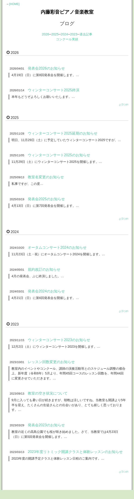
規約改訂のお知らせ (44, 269)
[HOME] (14, 4)
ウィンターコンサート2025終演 (53, 90)
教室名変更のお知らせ (46, 177)
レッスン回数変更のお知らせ (51, 362)
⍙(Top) (123, 105)
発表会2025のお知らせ (46, 199)
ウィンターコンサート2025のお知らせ (59, 155)
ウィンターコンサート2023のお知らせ (59, 340)
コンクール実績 (67, 39)
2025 (55, 34)
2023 (73, 34)
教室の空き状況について (48, 393)
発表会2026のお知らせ (46, 68)
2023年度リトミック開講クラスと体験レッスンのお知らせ (75, 452)
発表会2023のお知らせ (46, 425)
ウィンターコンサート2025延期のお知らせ (62, 133)
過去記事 (86, 34)
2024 (64, 34)
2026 (45, 34)
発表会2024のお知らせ (46, 291)
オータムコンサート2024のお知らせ (57, 247)
